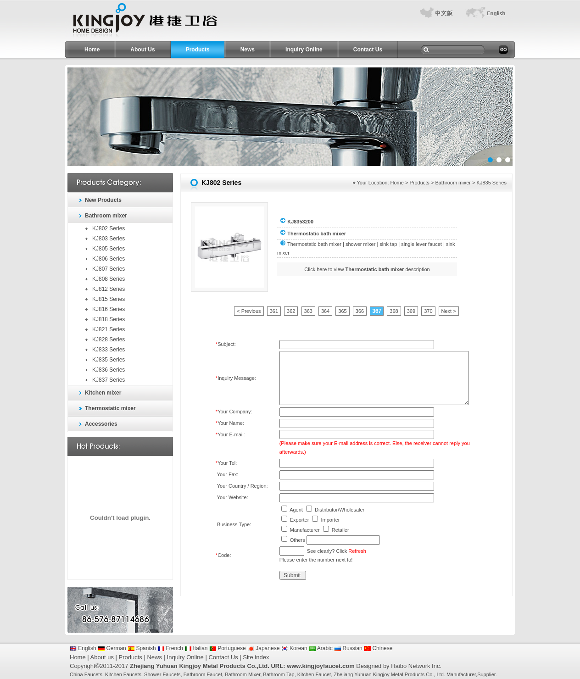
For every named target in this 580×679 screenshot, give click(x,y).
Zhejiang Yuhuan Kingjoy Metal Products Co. (384, 674)
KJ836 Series (108, 370)
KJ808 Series (108, 279)
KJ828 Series (108, 339)
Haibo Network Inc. (416, 665)
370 (428, 311)
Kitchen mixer (103, 393)
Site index (256, 657)
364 (325, 311)
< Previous (249, 311)
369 (411, 311)
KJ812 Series (108, 289)
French (170, 648)
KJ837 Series (108, 380)
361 (274, 311)
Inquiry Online (304, 49)
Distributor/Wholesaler (339, 509)
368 (394, 311)
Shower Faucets (162, 674)
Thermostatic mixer (110, 408)
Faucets (93, 674)
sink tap (388, 244)
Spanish (142, 648)
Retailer (340, 530)
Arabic (321, 648)
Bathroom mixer (106, 215)
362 (291, 311)
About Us (142, 49)
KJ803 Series (108, 238)
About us (102, 657)
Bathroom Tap (278, 674)
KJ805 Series (108, 248)
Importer (330, 520)
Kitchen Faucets (123, 674)
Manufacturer (305, 530)
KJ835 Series (108, 359)
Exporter (299, 520)
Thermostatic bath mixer (314, 244)
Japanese (263, 648)
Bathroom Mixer (242, 674)
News (247, 49)
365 (342, 311)
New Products (103, 200)
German (112, 648)
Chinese (378, 648)
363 (308, 311)
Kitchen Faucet (314, 674)
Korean (294, 648)
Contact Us (367, 49)
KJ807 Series (108, 269)
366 (360, 311)
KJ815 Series (108, 299)
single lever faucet (421, 244)
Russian (348, 648)
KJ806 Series (108, 259)
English (83, 648)
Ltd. (440, 674)
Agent (296, 509)
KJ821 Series (108, 329)
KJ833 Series (108, 349)
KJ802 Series (108, 228)
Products (198, 49)
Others (297, 540)
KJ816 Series (108, 309)
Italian (195, 648)
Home (92, 49)
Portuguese (227, 648)
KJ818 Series (108, 319)
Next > (448, 311)
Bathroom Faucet (203, 674)
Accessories (101, 424)
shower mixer (360, 244)
